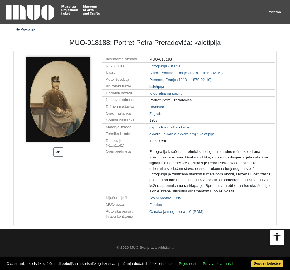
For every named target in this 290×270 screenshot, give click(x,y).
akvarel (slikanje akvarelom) (172, 134)
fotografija (169, 127)
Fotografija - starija (164, 66)
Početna (274, 12)
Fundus (155, 205)
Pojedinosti (188, 264)
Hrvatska (156, 107)
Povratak (25, 29)
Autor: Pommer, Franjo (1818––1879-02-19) (186, 73)
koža (185, 127)
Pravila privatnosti (218, 264)
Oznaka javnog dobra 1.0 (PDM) (176, 211)
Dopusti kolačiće (267, 263)
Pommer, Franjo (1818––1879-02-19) (180, 80)
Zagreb (155, 114)
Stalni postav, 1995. (165, 198)
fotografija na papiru (166, 93)
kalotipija (156, 86)
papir (153, 127)
